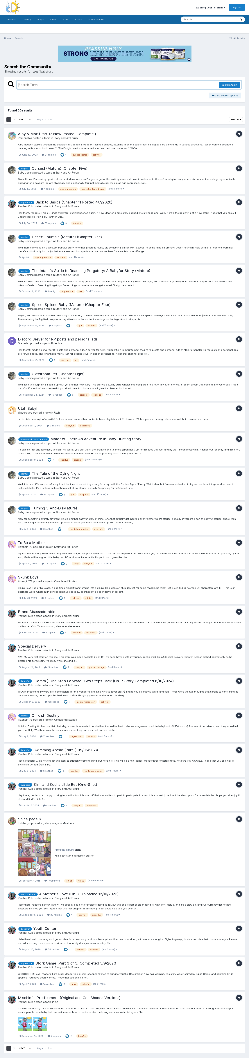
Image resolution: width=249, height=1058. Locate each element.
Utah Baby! (27, 408)
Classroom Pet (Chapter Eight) (58, 374)
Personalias (25, 138)
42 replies (52, 701)
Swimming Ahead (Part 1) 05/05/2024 (65, 750)
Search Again (229, 84)
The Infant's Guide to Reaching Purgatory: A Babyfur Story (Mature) (91, 270)
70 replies (48, 223)
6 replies (46, 770)
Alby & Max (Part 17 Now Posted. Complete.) (57, 134)
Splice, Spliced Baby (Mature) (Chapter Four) (71, 304)
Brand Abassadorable (36, 612)
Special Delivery (32, 646)
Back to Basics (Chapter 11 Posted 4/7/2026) (73, 202)
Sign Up (236, 7)
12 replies (47, 736)
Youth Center (44, 928)
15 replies (51, 667)
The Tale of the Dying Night (56, 473)
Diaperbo (23, 343)
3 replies (55, 325)
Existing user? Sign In (210, 7)
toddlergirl (24, 823)
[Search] (199, 19)
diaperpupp (25, 412)
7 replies (48, 632)
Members (68, 823)
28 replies (49, 563)
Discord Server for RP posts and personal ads (58, 339)
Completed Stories (65, 581)
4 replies (47, 188)
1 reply (50, 291)
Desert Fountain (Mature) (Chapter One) (67, 237)
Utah (57, 412)
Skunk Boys (28, 577)
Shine (78, 849)
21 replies (49, 154)
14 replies (47, 984)
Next (22, 119)
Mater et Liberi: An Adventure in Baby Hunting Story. (96, 439)
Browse (12, 19)
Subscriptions (96, 19)
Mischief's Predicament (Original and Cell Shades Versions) (69, 998)
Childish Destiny (45, 715)
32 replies (54, 914)
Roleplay (56, 343)
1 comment (52, 880)
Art (56, 1001)
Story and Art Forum (66, 138)
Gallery (27, 19)
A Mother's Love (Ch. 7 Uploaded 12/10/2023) (79, 894)
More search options (225, 95)
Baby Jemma (26, 172)
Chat (53, 19)
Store (65, 19)
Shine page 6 (29, 819)
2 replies (54, 1035)
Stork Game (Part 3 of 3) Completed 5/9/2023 (75, 963)
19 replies (55, 394)
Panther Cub (25, 206)
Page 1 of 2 (44, 119)
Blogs (40, 19)
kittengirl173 (25, 546)
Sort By (236, 119)
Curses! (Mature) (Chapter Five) (59, 168)
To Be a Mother (31, 542)
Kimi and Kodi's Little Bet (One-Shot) (65, 784)
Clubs (78, 19)
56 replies (52, 949)
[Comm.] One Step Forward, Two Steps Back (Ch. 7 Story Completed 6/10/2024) (103, 681)
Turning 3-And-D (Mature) (54, 508)
